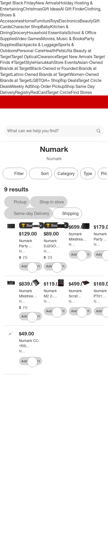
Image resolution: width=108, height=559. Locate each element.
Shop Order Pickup (47, 86)
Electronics (69, 20)
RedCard (38, 92)
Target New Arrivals (74, 56)
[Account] (83, 117)
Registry (22, 92)
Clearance (46, 56)
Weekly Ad (20, 86)
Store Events (65, 62)
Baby (45, 26)
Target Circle (59, 92)
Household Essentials (47, 32)
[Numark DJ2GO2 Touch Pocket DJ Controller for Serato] (52, 243)
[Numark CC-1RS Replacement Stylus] (30, 343)
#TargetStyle (23, 62)
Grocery (19, 32)
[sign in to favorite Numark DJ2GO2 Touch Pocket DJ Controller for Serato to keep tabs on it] (57, 267)
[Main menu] (11, 117)
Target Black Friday (18, 2)
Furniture (42, 20)
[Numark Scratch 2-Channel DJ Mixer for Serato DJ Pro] (75, 293)
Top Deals (69, 80)
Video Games (28, 38)
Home (28, 20)
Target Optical (24, 56)
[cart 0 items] (97, 117)
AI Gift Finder (72, 8)
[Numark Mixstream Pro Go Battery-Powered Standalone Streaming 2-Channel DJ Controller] (28, 293)
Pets (60, 50)
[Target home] (54, 117)
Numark (22, 251)
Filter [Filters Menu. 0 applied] (15, 173)
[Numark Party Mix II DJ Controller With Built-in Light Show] (27, 243)
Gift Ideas (51, 8)
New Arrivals (47, 2)
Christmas (32, 8)
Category (66, 173)
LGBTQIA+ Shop (45, 80)
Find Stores (81, 92)
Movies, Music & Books (62, 38)
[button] (31, 225)
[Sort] (40, 173)
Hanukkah (44, 62)
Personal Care (30, 50)
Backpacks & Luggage (37, 44)
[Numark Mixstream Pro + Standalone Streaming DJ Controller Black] (78, 236)
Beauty (86, 20)
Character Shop (26, 26)
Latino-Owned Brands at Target (40, 74)
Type (88, 173)
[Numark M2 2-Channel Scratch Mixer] (51, 293)
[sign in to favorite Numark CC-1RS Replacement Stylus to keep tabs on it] (32, 362)
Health (50, 50)
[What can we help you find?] (54, 131)
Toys (54, 20)
